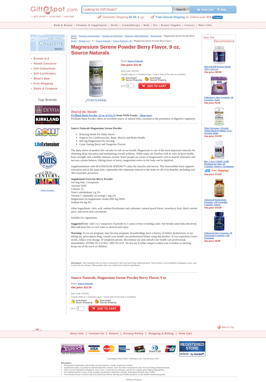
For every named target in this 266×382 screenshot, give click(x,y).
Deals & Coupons (45, 88)
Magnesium (156, 36)
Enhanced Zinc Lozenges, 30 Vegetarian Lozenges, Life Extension (218, 235)
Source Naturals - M (122, 41)
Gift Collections (44, 68)
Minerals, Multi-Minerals (136, 36)
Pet (155, 25)
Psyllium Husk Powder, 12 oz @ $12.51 (93, 115)
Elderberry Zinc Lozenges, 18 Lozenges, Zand (218, 98)
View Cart (185, 333)
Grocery (190, 25)
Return (114, 333)
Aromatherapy (131, 25)
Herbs (114, 25)
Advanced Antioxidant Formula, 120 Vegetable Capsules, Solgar (215, 202)
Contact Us (96, 333)
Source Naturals (103, 41)
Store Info (77, 333)
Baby (146, 25)
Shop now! (146, 115)
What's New (42, 78)
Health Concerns (45, 63)
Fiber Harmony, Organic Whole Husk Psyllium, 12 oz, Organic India (218, 130)
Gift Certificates (45, 73)
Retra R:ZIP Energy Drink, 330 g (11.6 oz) (217, 67)
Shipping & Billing (161, 333)
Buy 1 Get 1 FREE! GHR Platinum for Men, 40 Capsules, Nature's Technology (219, 164)
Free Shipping (43, 83)
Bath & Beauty (63, 25)
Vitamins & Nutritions (112, 36)
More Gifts (205, 25)
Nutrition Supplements (89, 36)
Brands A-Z (41, 58)
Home (73, 36)
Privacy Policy (133, 333)
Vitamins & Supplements (91, 25)
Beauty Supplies (171, 25)
